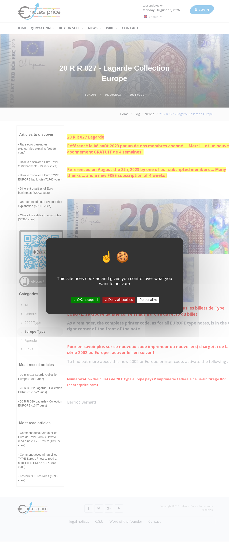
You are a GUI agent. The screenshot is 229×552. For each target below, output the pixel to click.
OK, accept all (85, 300)
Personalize (148, 300)
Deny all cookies (119, 300)
